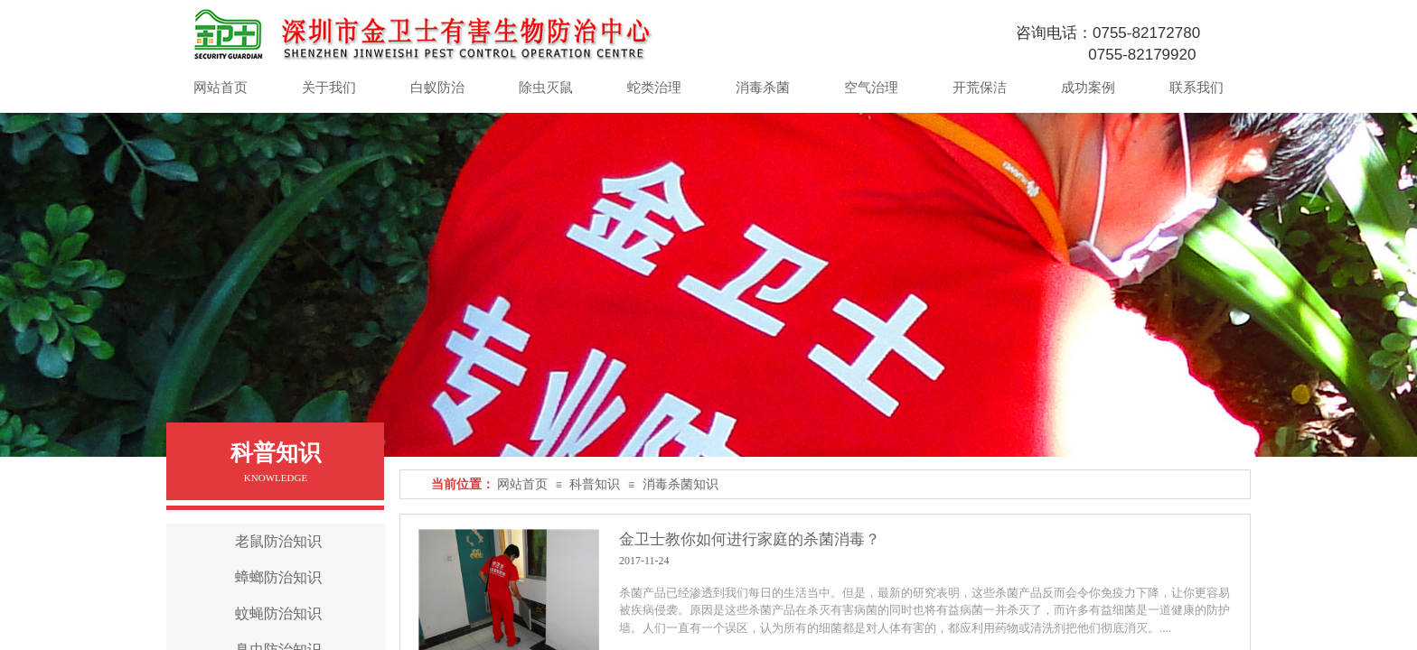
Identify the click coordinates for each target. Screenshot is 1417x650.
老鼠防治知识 (278, 541)
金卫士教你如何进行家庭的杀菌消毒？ (749, 539)
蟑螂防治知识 (278, 577)
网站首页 (522, 484)
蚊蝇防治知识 (278, 613)
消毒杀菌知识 (680, 484)
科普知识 (594, 484)
